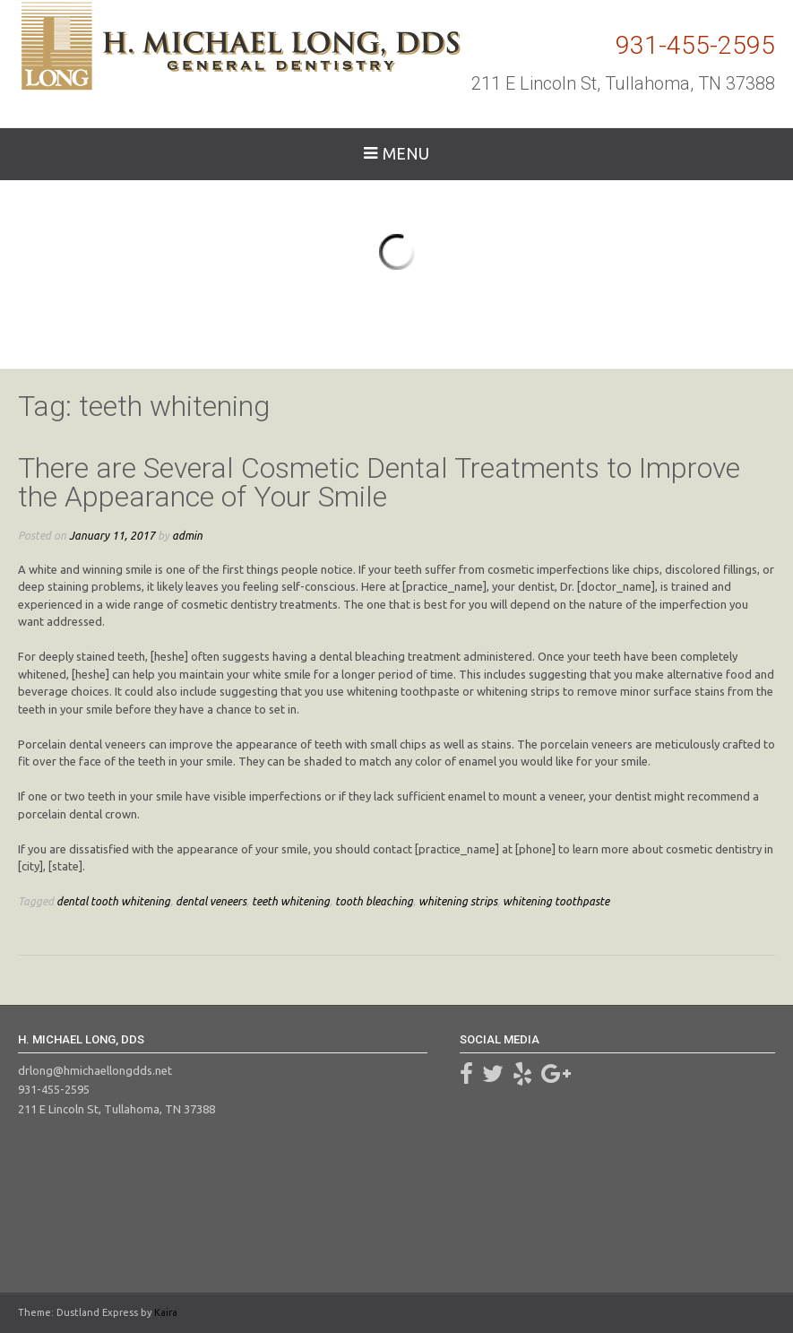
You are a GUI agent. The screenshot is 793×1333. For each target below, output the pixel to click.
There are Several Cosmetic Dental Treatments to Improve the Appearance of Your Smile (379, 482)
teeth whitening (291, 901)
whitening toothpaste (556, 901)
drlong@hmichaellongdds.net (95, 1070)
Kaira (165, 1312)
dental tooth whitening (113, 901)
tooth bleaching (374, 901)
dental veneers (211, 901)
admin (187, 535)
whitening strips (457, 901)
